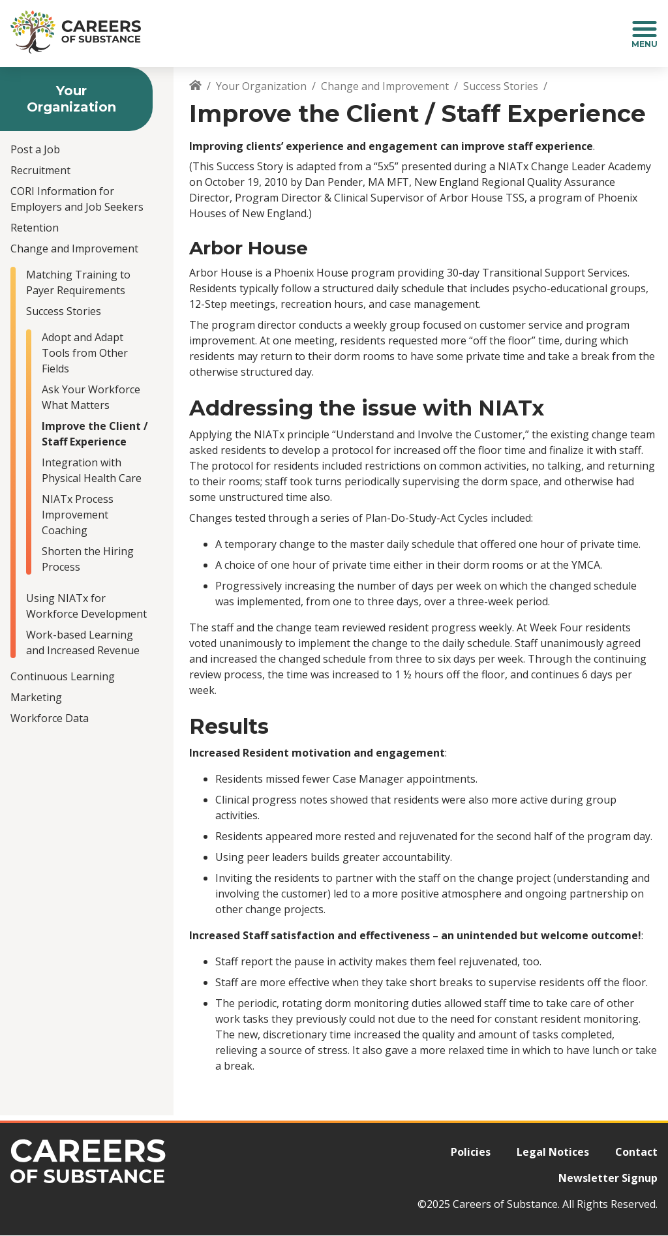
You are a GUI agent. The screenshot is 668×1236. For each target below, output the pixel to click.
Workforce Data (49, 718)
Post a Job (35, 149)
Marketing (36, 697)
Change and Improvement (74, 248)
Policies (471, 1152)
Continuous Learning (62, 676)
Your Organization (261, 86)
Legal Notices (553, 1152)
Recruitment (40, 170)
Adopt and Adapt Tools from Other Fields (85, 353)
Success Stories (63, 311)
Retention (34, 227)
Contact (636, 1152)
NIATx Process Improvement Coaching (78, 514)
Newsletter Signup (608, 1178)
